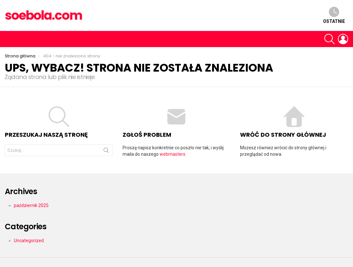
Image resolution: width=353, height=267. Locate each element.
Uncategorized (29, 240)
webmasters (172, 154)
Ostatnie (334, 15)
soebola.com (43, 15)
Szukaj (106, 151)
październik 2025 (31, 205)
